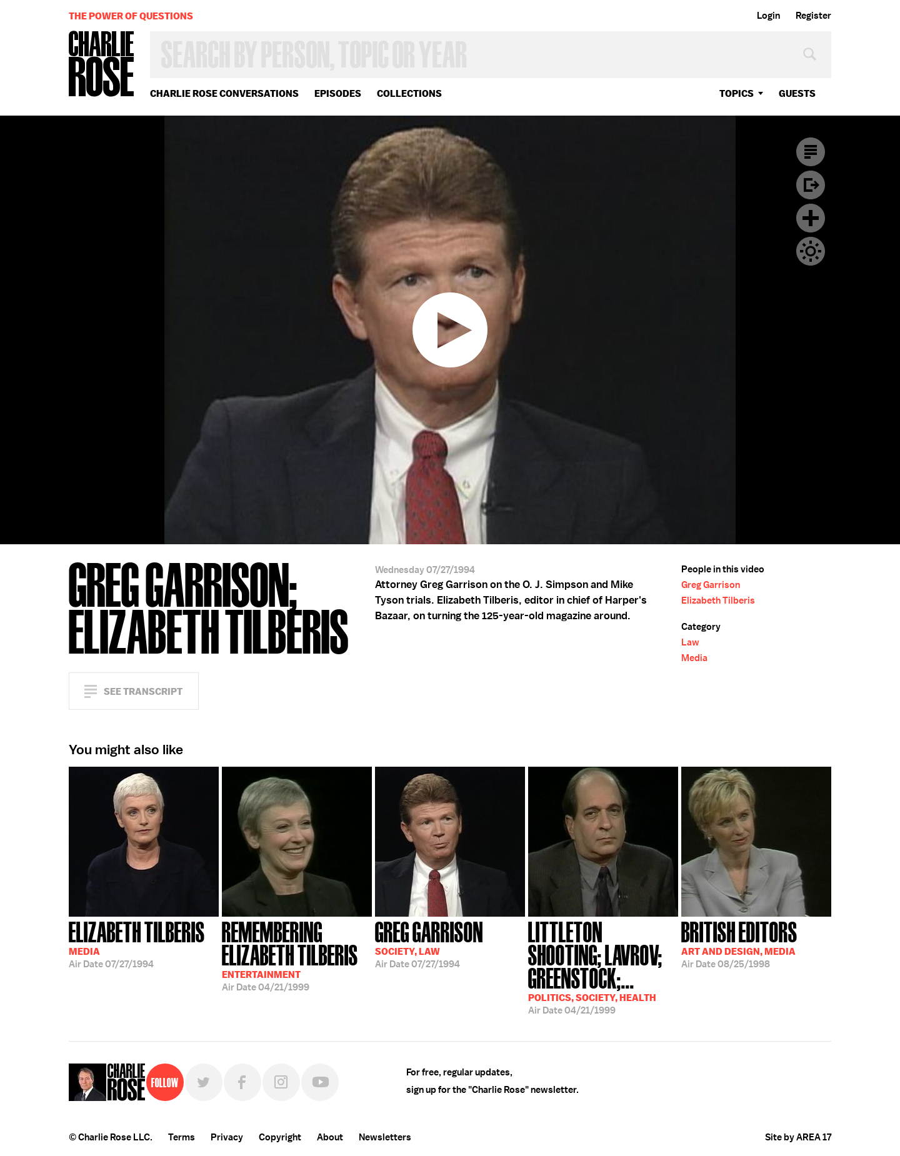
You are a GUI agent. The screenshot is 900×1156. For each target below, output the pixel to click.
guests (797, 93)
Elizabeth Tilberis (718, 600)
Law (690, 642)
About (330, 1137)
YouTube (320, 1082)
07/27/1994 (137, 943)
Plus (810, 218)
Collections (409, 93)
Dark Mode (810, 251)
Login (768, 15)
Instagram (281, 1082)
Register (813, 15)
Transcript (810, 151)
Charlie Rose (102, 65)
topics (736, 93)
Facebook (242, 1082)
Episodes (337, 93)
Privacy (227, 1137)
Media (694, 658)
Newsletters (385, 1137)
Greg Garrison (710, 585)
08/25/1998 (739, 943)
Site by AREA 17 (798, 1137)
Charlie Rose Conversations (224, 93)
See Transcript (143, 691)
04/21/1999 (297, 955)
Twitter (203, 1082)
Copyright (280, 1137)
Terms (181, 1137)
